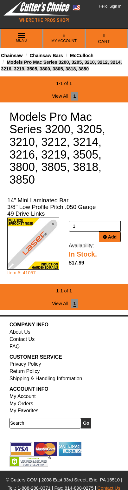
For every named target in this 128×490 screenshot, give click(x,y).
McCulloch (81, 55)
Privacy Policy (25, 364)
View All (60, 96)
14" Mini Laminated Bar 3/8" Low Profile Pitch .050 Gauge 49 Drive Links (51, 207)
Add (110, 236)
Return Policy (25, 371)
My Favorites (24, 410)
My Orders (21, 403)
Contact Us (22, 339)
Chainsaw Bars (46, 55)
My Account (64, 38)
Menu (21, 38)
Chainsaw (11, 55)
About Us (20, 332)
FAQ (15, 346)
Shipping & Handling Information (46, 378)
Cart (104, 39)
